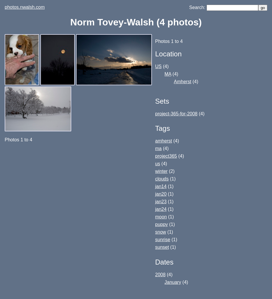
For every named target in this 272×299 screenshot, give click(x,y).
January (172, 282)
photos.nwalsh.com (25, 7)
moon (161, 216)
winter (161, 171)
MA (167, 74)
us (157, 163)
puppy (161, 224)
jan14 (161, 186)
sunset (162, 247)
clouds (162, 178)
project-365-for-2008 (176, 113)
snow (160, 232)
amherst (163, 140)
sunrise (162, 239)
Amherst (182, 81)
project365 (166, 156)
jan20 (161, 194)
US (158, 66)
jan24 (161, 209)
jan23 (161, 201)
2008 (160, 274)
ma (158, 148)
